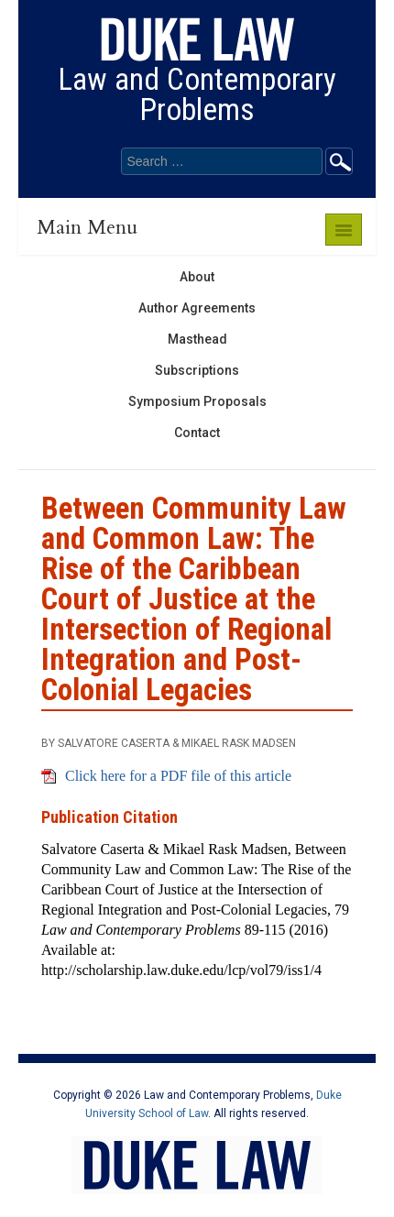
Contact (197, 432)
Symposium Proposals (197, 401)
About (197, 276)
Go (339, 161)
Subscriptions (197, 370)
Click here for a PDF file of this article (178, 776)
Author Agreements (197, 308)
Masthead (197, 339)
